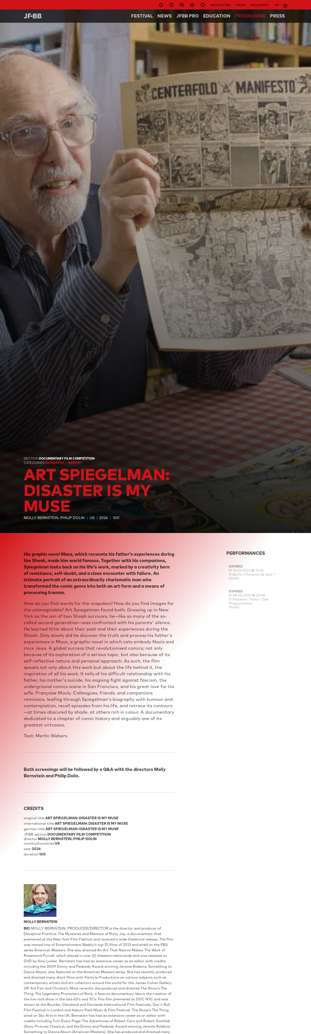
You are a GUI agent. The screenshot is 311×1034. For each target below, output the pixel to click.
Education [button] (216, 16)
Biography (55, 463)
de (277, 5)
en (285, 5)
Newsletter (220, 5)
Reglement (260, 5)
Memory (75, 463)
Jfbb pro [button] (187, 16)
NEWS (164, 16)
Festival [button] (142, 16)
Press (241, 5)
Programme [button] (250, 16)
